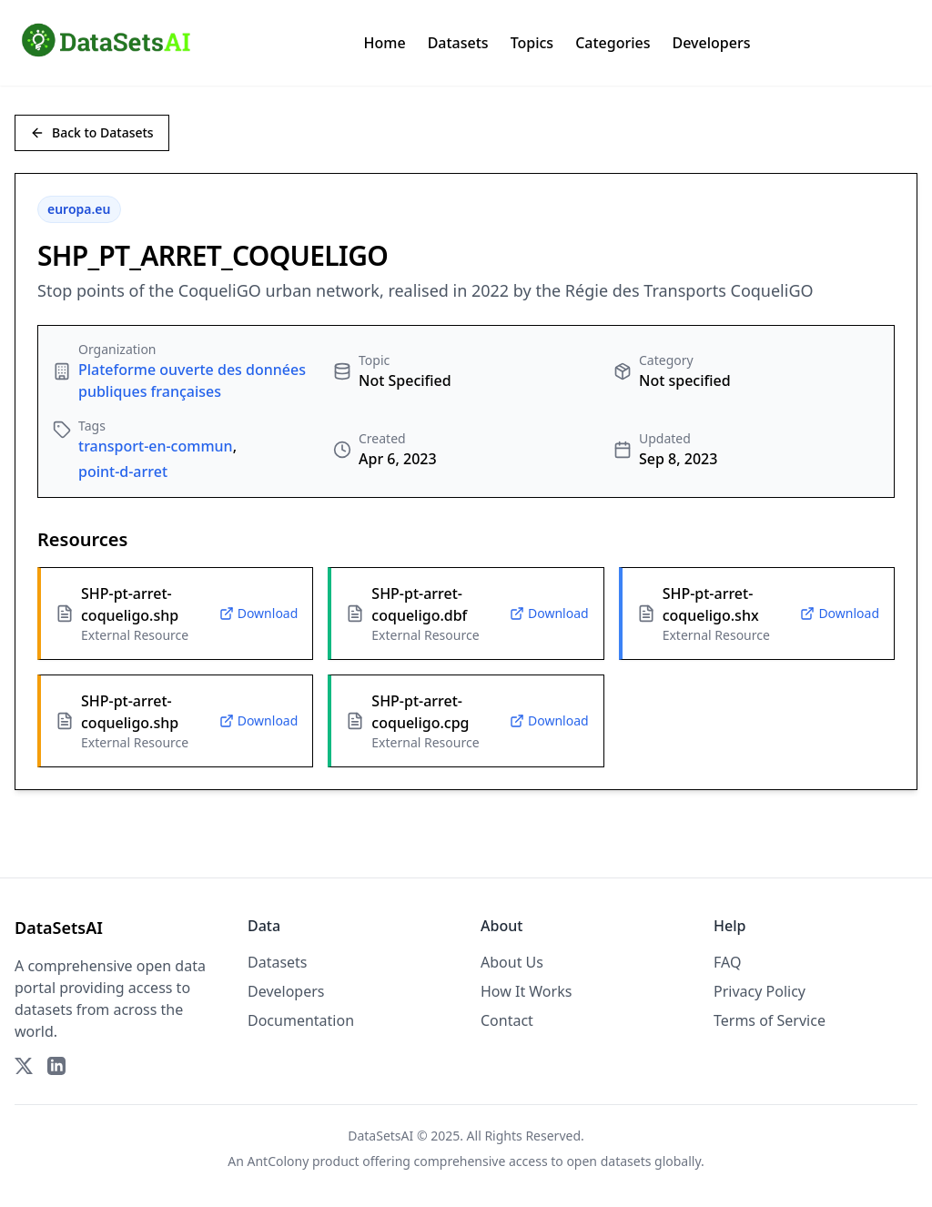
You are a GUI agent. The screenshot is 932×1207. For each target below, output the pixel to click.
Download (259, 613)
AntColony (278, 1161)
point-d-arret (122, 472)
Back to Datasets (92, 132)
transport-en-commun (155, 446)
